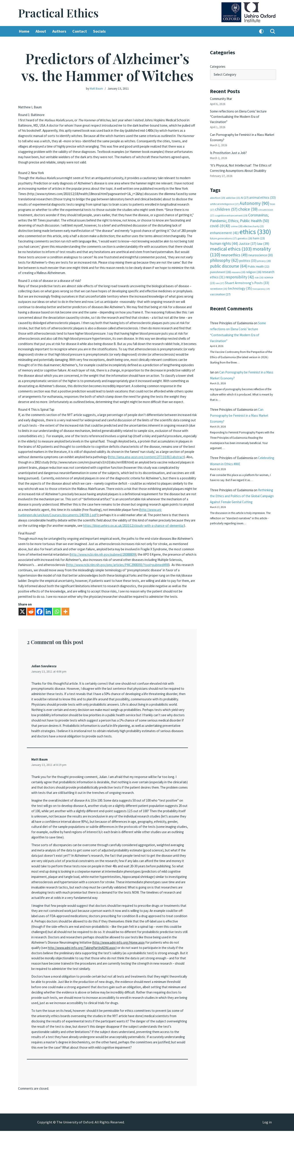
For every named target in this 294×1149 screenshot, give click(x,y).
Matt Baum (96, 88)
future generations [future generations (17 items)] (223, 229)
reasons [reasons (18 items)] (238, 262)
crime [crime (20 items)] (237, 218)
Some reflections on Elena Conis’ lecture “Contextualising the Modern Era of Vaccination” (240, 114)
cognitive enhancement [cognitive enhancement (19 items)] (231, 208)
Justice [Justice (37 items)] (247, 234)
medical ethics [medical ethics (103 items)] (231, 240)
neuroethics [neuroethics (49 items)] (234, 245)
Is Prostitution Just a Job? (230, 148)
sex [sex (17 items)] (219, 273)
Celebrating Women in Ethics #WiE (236, 462)
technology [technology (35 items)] (240, 278)
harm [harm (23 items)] (259, 230)
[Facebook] (39, 621)
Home (24, 31)
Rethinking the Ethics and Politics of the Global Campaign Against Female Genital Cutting (241, 502)
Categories (218, 66)
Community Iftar (222, 97)
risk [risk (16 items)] (259, 267)
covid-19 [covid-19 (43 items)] (220, 218)
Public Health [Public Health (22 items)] (258, 257)
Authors (61, 31)
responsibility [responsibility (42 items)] (239, 267)
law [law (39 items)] (263, 234)
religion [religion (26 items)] (253, 262)
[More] (65, 621)
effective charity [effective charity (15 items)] (253, 218)
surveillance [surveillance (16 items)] (218, 278)
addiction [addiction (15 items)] (233, 191)
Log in (267, 1140)
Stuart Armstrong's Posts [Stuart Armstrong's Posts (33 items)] (247, 273)
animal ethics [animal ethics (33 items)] (262, 191)
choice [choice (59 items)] (248, 202)
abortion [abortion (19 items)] (217, 191)
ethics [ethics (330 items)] (255, 223)
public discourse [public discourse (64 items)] (228, 256)
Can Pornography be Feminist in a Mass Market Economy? (242, 410)
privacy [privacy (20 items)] (264, 251)
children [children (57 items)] (226, 202)
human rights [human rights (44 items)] (224, 234)
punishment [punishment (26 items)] (220, 262)
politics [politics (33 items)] (248, 251)
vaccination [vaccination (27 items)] (220, 284)
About (41, 31)
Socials (102, 31)
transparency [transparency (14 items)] (261, 278)
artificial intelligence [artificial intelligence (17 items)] (224, 197)
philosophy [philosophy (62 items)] (224, 250)
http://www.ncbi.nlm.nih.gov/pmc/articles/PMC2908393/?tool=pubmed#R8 (100, 572)
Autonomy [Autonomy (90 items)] (255, 196)
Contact (82, 31)
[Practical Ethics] (58, 13)
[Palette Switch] (261, 31)
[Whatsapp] (57, 621)
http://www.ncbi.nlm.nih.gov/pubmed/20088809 (55, 562)
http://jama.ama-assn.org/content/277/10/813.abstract (148, 455)
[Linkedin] (48, 621)
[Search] (272, 31)
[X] (22, 621)
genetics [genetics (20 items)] (245, 229)
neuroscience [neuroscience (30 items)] (260, 246)
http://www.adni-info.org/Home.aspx (75, 957)
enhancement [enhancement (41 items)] (224, 224)
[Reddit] (31, 621)
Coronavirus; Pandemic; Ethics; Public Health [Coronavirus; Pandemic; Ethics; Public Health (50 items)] (239, 210)
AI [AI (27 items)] (245, 191)
